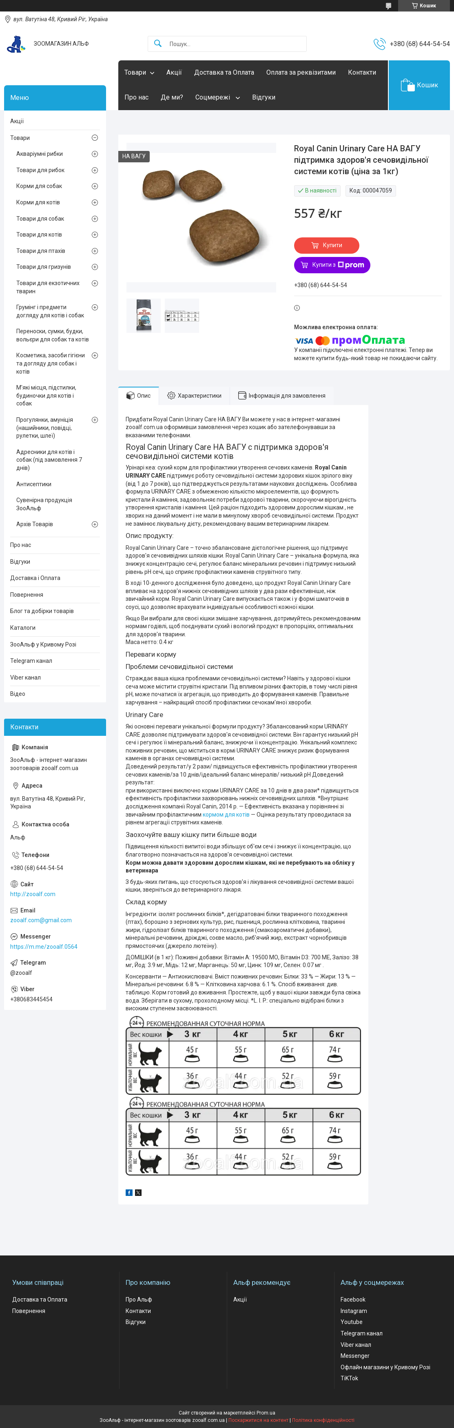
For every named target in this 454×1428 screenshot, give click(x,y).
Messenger (355, 1356)
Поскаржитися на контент (258, 1420)
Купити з (338, 265)
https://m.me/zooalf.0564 (44, 946)
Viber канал (25, 677)
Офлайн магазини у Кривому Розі (385, 1367)
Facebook (353, 1299)
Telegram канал (31, 661)
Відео (17, 694)
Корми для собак (39, 186)
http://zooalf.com (32, 894)
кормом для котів (226, 814)
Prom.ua (266, 1413)
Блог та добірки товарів (42, 611)
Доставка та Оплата (224, 72)
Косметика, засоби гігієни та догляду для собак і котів (50, 363)
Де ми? (172, 97)
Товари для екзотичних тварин (48, 287)
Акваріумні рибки (39, 154)
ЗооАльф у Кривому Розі (43, 644)
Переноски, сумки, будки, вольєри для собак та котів (52, 335)
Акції (174, 72)
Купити (332, 245)
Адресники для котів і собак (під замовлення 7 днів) (49, 460)
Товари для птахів (40, 251)
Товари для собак (40, 218)
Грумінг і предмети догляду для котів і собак (50, 311)
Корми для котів (38, 202)
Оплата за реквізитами (301, 72)
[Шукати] (158, 44)
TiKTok (349, 1378)
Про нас (136, 97)
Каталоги (22, 627)
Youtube (352, 1322)
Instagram (354, 1311)
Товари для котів (39, 234)
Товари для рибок (40, 170)
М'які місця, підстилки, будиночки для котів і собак (46, 395)
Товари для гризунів (43, 266)
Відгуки (263, 97)
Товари (135, 72)
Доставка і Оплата (35, 578)
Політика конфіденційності (323, 1420)
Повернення (26, 594)
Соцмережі (213, 97)
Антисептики (33, 484)
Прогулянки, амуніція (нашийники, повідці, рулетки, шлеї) (44, 427)
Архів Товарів (34, 524)
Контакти (362, 72)
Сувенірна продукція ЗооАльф (44, 504)
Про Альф (139, 1299)
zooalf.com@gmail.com (41, 920)
